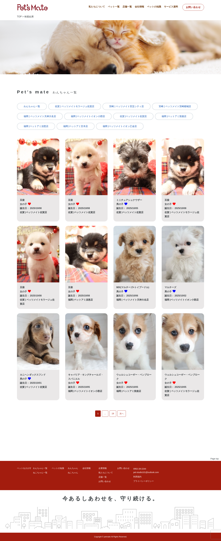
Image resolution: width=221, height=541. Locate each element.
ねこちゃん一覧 (40, 472)
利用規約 (137, 477)
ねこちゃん (73, 472)
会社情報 (139, 6)
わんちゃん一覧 (32, 106)
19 (113, 413)
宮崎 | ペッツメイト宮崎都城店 (175, 106)
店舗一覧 (127, 6)
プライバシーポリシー (143, 481)
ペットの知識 (154, 6)
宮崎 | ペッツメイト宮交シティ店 (126, 106)
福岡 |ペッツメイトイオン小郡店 (88, 116)
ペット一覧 (114, 6)
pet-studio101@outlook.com (146, 472)
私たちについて (97, 6)
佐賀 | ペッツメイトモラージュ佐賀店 (74, 106)
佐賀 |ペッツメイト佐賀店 (133, 116)
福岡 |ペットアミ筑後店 (174, 116)
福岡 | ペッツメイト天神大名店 (40, 116)
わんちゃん (73, 468)
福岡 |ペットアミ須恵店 (36, 126)
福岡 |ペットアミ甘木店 (75, 126)
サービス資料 (171, 6)
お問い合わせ (193, 7)
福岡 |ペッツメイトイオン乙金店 (120, 126)
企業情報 (103, 468)
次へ (122, 413)
